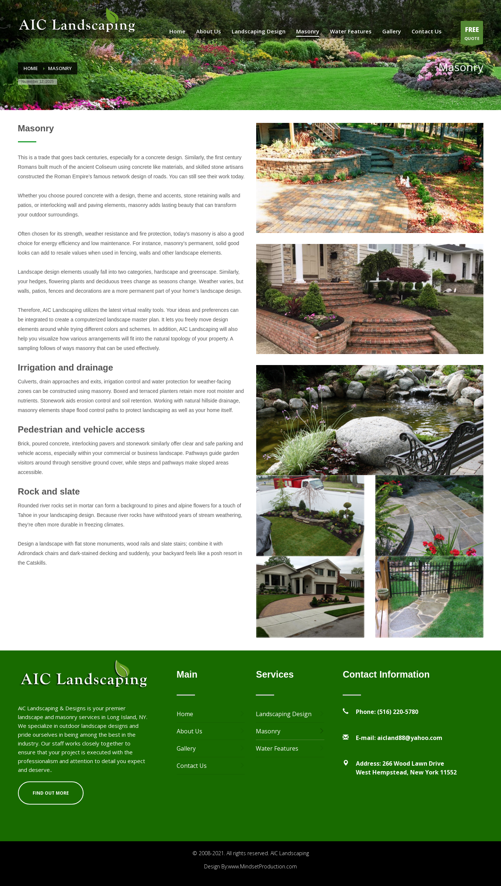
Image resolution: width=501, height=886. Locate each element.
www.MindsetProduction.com (262, 866)
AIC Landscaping (289, 853)
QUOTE (472, 34)
